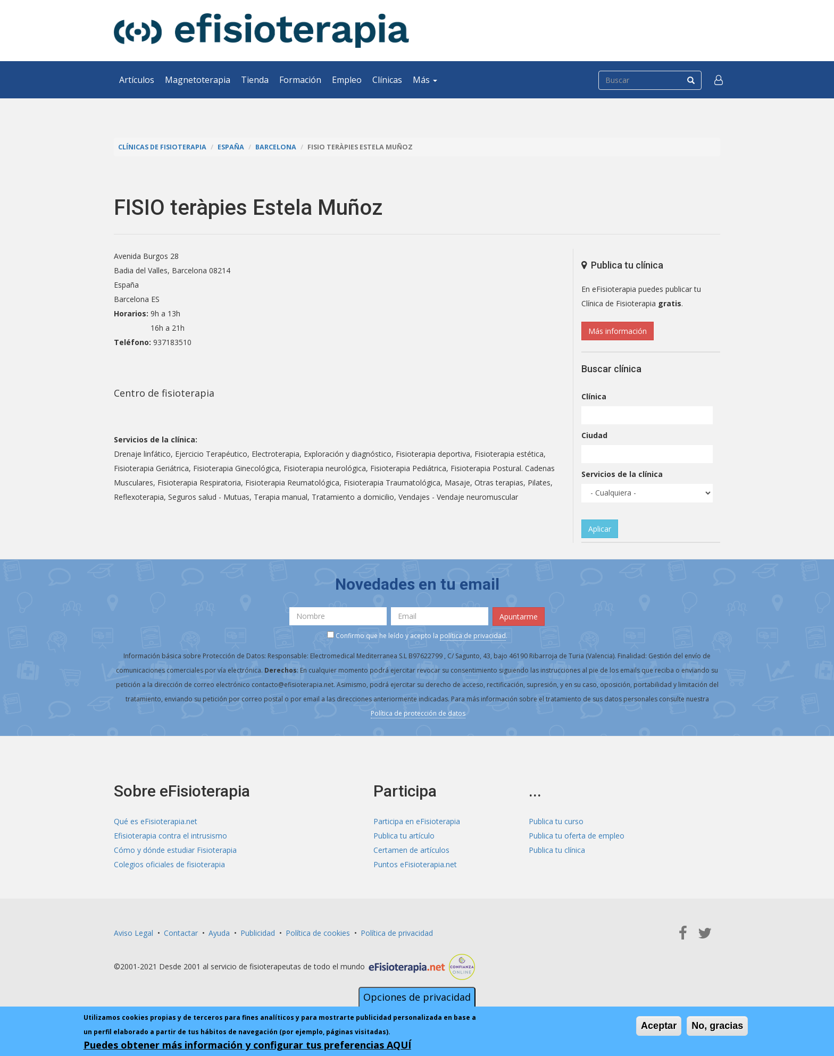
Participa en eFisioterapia (416, 821)
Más (425, 80)
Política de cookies (318, 933)
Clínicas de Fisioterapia (162, 147)
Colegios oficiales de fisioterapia (169, 864)
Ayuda (219, 933)
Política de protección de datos (418, 713)
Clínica (593, 396)
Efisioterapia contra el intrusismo (170, 836)
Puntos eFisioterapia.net (415, 864)
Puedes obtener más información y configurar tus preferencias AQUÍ (247, 1044)
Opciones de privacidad (417, 997)
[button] (718, 79)
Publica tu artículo (404, 836)
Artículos (136, 80)
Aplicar (599, 529)
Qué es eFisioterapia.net (155, 821)
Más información (617, 331)
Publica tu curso (556, 821)
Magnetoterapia (197, 80)
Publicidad (257, 933)
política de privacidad (473, 635)
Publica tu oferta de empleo (576, 836)
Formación (300, 80)
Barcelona (275, 147)
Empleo (347, 80)
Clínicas (387, 80)
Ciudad (594, 435)
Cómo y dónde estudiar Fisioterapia (175, 850)
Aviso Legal (133, 933)
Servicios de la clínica (622, 474)
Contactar (181, 933)
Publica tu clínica (557, 850)
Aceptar (659, 1025)
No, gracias (717, 1025)
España (231, 147)
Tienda (255, 80)
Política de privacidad (397, 933)
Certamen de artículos (411, 850)
